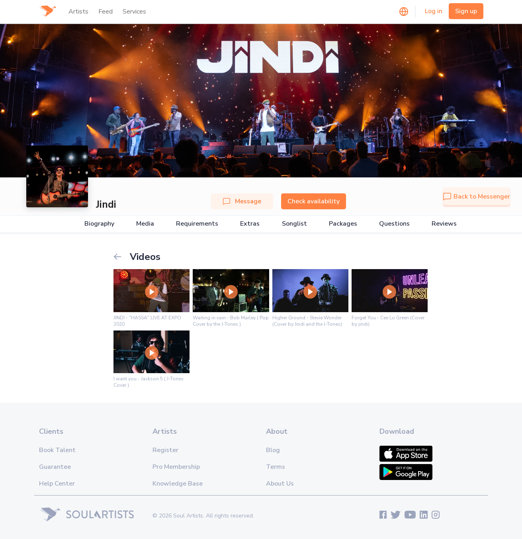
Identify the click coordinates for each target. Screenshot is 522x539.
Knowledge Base (177, 484)
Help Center (57, 484)
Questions (394, 224)
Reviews (444, 224)
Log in (433, 11)
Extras (250, 224)
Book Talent (57, 450)
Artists (78, 11)
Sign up (466, 11)
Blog (273, 450)
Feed (105, 11)
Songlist (294, 224)
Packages (343, 224)
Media (145, 224)
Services (134, 11)
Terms (275, 467)
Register (165, 450)
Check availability (313, 201)
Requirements (197, 224)
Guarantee (55, 467)
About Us (280, 484)
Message (242, 201)
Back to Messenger (476, 196)
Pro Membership (176, 467)
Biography (99, 224)
